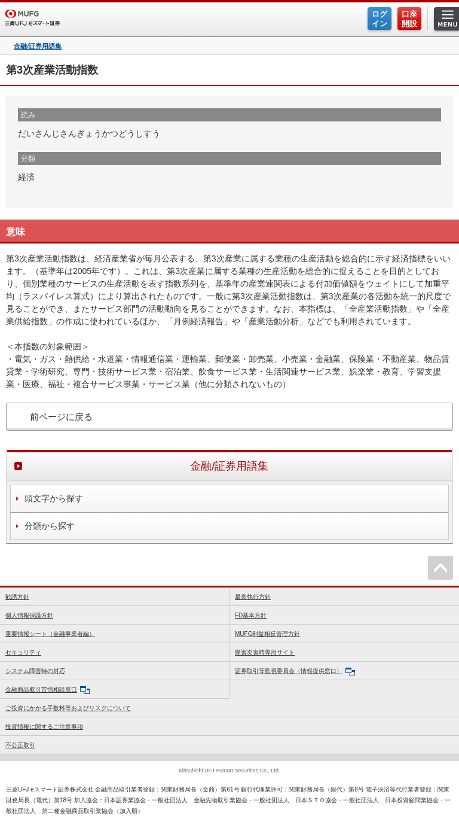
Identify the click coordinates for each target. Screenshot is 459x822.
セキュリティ (23, 652)
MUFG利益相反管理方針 (267, 634)
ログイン (379, 19)
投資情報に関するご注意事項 (44, 726)
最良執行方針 (253, 596)
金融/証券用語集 (38, 46)
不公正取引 (20, 745)
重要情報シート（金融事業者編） (50, 634)
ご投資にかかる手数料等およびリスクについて (68, 708)
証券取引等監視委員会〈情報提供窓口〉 (295, 671)
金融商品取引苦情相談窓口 (47, 690)
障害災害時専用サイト (265, 652)
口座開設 (409, 19)
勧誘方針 (17, 596)
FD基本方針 (251, 615)
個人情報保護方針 (29, 615)
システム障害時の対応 (35, 671)
